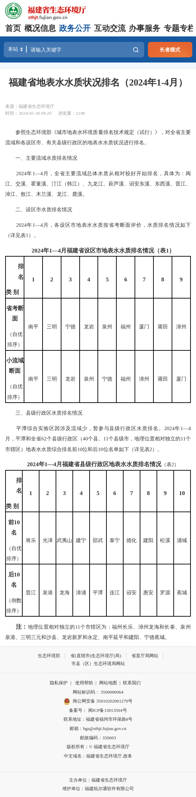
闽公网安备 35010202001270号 (98, 701)
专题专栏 (179, 28)
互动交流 (110, 28)
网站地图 (108, 682)
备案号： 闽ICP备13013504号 (98, 710)
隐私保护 (59, 682)
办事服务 (144, 28)
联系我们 (132, 682)
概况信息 (40, 28)
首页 (13, 28)
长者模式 (170, 50)
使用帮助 (84, 682)
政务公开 (75, 28)
